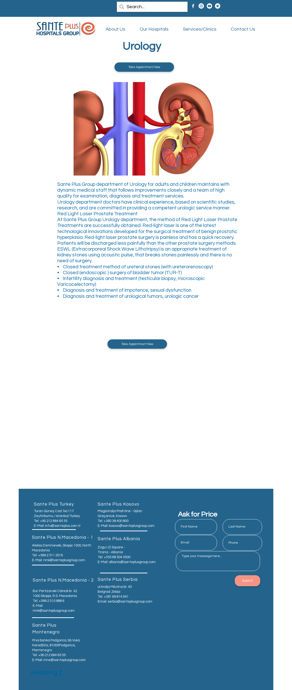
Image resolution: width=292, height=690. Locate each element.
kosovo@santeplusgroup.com (131, 526)
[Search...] (152, 7)
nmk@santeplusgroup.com (64, 560)
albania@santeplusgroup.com (132, 562)
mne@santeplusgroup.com (64, 660)
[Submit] (247, 580)
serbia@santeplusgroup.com (130, 601)
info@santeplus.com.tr (63, 526)
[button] (144, 67)
